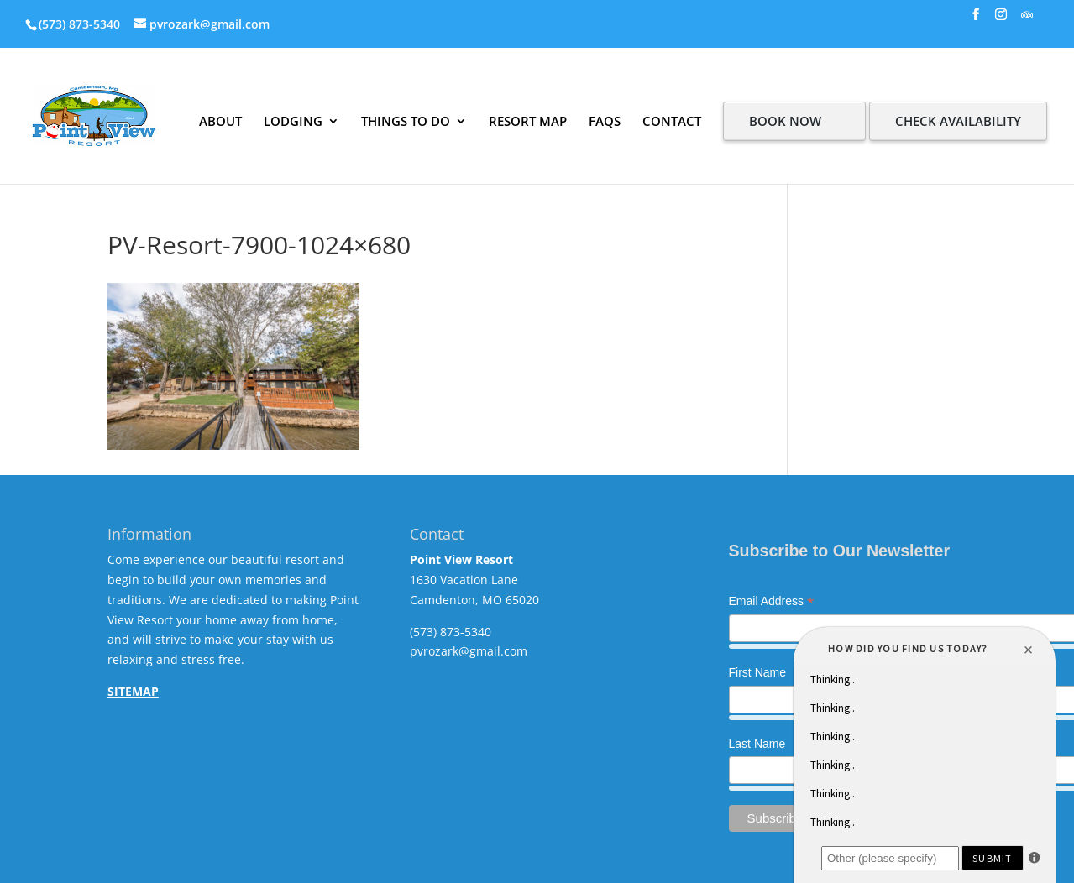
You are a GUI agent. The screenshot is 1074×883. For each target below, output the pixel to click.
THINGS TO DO (405, 120)
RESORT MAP (528, 120)
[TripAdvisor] (1027, 19)
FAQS (605, 120)
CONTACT (671, 120)
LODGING (293, 120)
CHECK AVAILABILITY (958, 120)
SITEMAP (133, 691)
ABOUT (220, 120)
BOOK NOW (785, 120)
